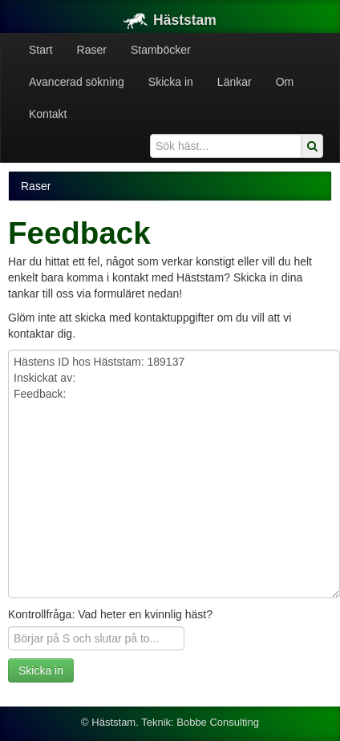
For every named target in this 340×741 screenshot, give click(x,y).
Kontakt (48, 113)
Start (41, 49)
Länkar (234, 81)
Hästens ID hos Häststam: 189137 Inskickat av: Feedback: (174, 474)
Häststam (170, 20)
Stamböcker (161, 49)
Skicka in (170, 81)
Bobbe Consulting (217, 722)
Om (285, 81)
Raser (92, 49)
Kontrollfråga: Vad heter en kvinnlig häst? (110, 614)
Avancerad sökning (76, 81)
